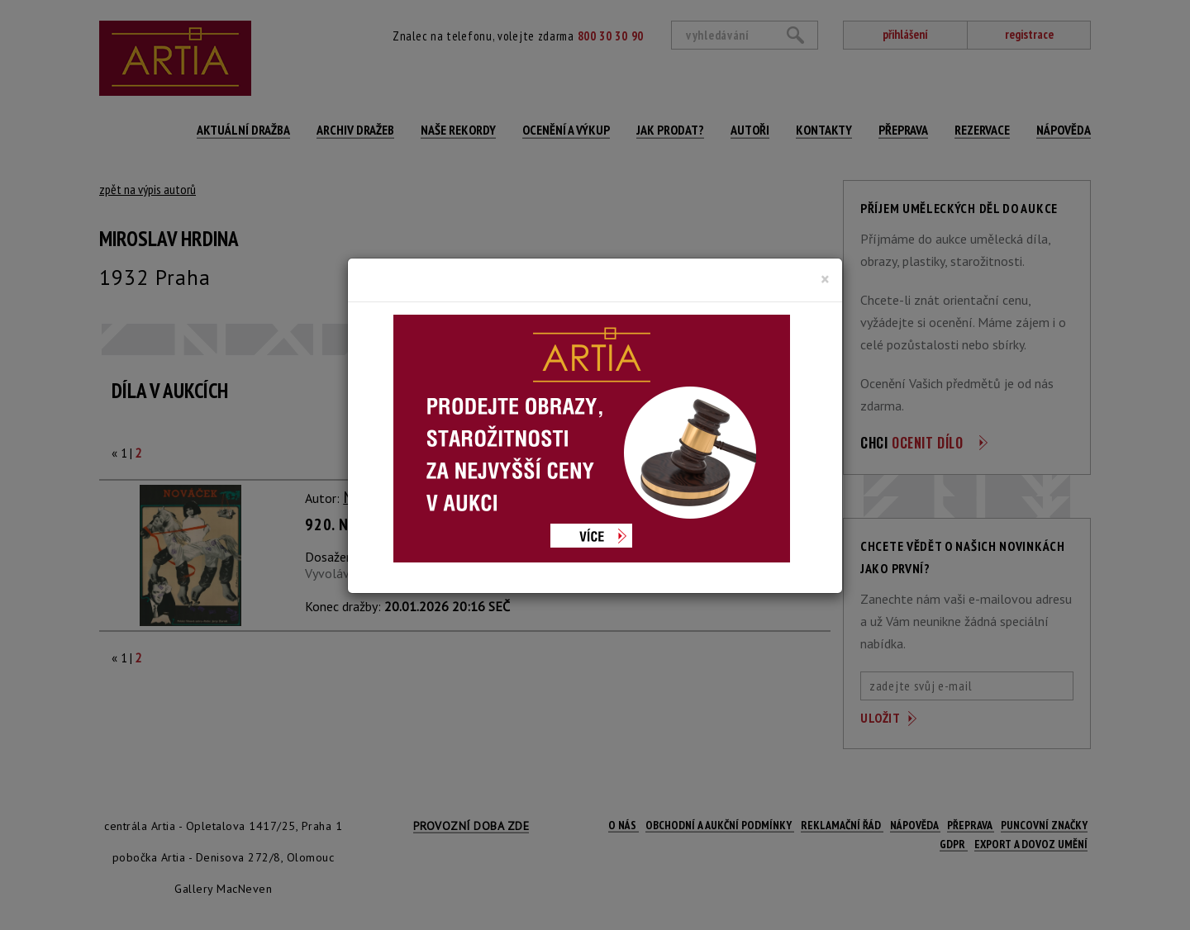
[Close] (825, 279)
